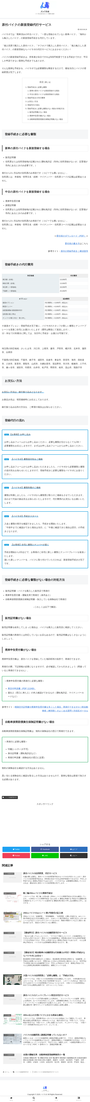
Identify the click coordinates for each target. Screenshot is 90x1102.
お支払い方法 (32, 102)
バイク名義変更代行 (10, 800)
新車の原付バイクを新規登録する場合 (44, 91)
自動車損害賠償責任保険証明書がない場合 (46, 121)
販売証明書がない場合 (38, 114)
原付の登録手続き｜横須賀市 (74, 253)
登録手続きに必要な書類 (36, 87)
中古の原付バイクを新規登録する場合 (44, 95)
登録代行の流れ (32, 106)
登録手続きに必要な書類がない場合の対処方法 (46, 110)
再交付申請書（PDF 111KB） (22, 691)
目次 (41, 82)
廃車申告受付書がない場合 (40, 118)
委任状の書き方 (72, 246)
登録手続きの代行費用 (35, 99)
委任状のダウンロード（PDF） (71, 238)
